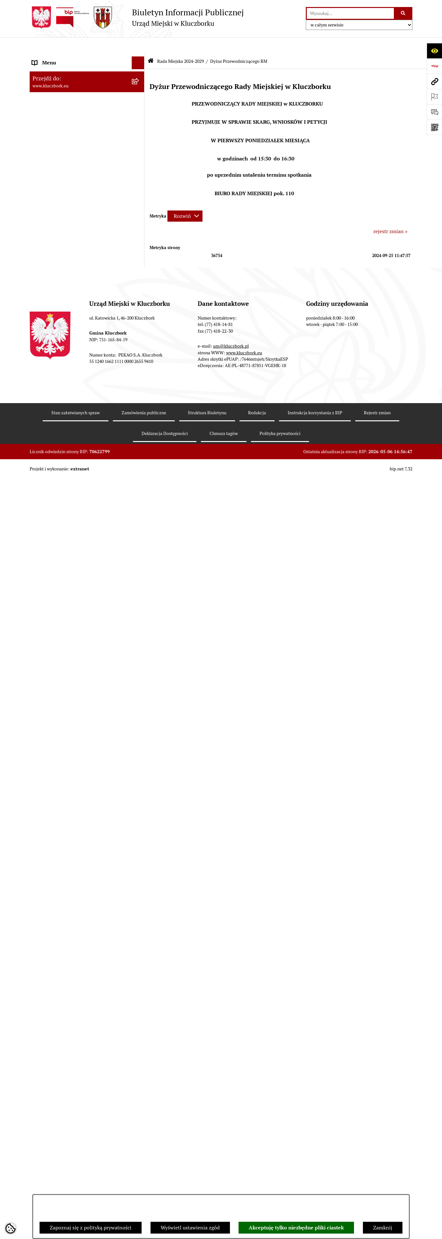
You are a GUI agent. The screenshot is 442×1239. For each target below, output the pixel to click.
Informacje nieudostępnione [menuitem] (64, 405)
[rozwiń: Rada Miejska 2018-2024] (139, 321)
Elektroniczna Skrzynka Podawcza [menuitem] (71, 665)
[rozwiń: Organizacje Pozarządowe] (139, 627)
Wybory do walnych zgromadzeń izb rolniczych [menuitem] (73, 970)
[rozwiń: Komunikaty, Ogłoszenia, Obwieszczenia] (139, 653)
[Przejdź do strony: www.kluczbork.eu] (434, 81)
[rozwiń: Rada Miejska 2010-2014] (139, 347)
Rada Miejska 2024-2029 (180, 44)
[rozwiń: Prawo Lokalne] (139, 439)
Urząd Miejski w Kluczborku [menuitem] (63, 359)
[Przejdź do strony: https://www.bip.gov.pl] (434, 66)
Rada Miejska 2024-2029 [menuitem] (60, 71)
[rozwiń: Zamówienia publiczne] (139, 528)
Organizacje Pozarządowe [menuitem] (61, 627)
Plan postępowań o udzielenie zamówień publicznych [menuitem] (79, 565)
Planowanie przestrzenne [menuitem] (61, 502)
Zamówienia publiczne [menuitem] (58, 528)
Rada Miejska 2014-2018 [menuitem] (60, 334)
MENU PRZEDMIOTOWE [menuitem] (60, 392)
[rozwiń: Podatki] (139, 477)
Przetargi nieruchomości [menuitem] (60, 489)
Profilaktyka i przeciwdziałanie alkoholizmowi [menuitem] (67, 845)
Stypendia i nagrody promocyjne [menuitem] (69, 954)
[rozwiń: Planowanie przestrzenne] (139, 502)
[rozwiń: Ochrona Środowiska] (139, 679)
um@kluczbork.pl (231, 1130)
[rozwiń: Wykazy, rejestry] (139, 712)
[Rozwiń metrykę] (185, 198)
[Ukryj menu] (138, 46)
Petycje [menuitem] (40, 614)
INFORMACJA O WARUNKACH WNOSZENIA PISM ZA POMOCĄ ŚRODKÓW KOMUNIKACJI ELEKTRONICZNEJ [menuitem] (70, 1011)
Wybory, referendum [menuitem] (55, 724)
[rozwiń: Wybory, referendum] (139, 724)
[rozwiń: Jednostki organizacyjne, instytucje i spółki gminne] (139, 372)
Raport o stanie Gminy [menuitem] (58, 464)
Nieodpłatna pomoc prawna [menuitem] (63, 775)
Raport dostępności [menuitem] (54, 941)
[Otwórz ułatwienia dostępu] (434, 50)
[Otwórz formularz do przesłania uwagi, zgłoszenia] (434, 112)
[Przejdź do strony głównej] (137, 17)
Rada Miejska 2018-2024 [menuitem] (60, 321)
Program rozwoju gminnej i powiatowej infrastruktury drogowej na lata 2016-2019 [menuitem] (80, 805)
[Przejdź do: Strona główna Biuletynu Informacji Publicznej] (151, 44)
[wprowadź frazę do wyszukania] (350, 13)
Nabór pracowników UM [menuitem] (59, 788)
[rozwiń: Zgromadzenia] (139, 763)
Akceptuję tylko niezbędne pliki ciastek (296, 1227)
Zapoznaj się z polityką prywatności (90, 1227)
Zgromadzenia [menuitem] (48, 762)
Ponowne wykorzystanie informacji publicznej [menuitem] (72, 422)
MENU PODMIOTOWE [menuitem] (57, 58)
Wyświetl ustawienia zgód (190, 1227)
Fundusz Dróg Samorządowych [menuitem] (67, 908)
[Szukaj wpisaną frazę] (403, 13)
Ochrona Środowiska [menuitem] (55, 678)
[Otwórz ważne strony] (434, 96)
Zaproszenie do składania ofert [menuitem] (67, 581)
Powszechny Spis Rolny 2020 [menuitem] (65, 895)
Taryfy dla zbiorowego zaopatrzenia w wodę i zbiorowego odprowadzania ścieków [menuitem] (81, 879)
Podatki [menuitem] (41, 477)
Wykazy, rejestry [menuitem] (50, 711)
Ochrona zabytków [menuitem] (53, 515)
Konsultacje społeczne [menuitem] (57, 862)
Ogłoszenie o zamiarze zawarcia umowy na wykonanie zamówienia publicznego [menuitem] (81, 598)
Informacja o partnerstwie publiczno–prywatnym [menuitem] (75, 825)
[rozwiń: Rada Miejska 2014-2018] (139, 334)
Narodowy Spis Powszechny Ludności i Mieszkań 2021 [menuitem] (76, 925)
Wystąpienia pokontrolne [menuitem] (61, 750)
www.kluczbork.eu (244, 1137)
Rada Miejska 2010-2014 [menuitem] (60, 346)
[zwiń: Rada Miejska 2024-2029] (139, 71)
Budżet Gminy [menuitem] (48, 451)
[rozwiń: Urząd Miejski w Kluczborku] (139, 360)
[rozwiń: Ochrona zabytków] (139, 515)
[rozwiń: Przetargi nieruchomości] (139, 490)
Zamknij (382, 1227)
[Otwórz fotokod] (434, 127)
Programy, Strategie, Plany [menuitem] (62, 640)
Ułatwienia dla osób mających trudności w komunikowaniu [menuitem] (80, 695)
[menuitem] (87, 88)
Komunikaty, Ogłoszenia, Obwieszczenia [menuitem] (78, 653)
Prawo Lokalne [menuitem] (49, 438)
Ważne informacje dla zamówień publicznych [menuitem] (69, 544)
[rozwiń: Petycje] (139, 615)
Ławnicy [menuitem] (41, 737)
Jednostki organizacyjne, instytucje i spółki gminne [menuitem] (81, 376)
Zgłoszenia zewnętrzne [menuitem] (58, 987)
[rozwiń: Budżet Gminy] (139, 451)
